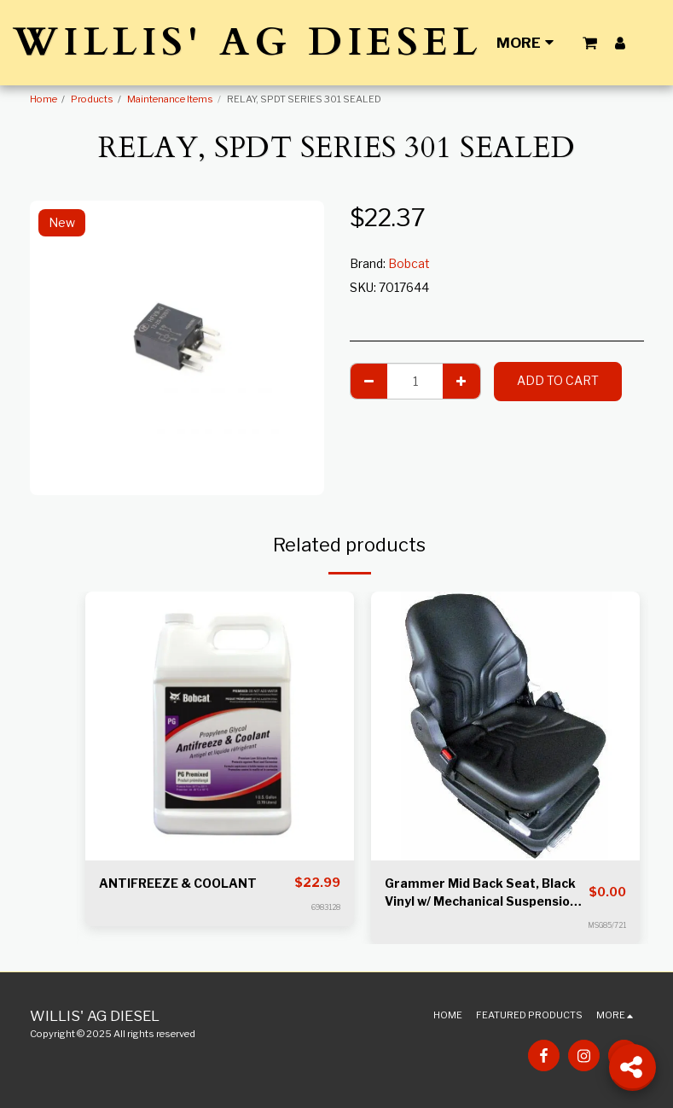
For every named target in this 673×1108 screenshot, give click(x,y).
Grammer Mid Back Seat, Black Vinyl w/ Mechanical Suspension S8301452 (481, 893)
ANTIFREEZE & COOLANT (178, 883)
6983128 (325, 907)
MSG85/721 (607, 925)
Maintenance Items (170, 99)
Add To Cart (558, 380)
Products (92, 99)
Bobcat (409, 263)
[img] (219, 726)
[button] (590, 42)
